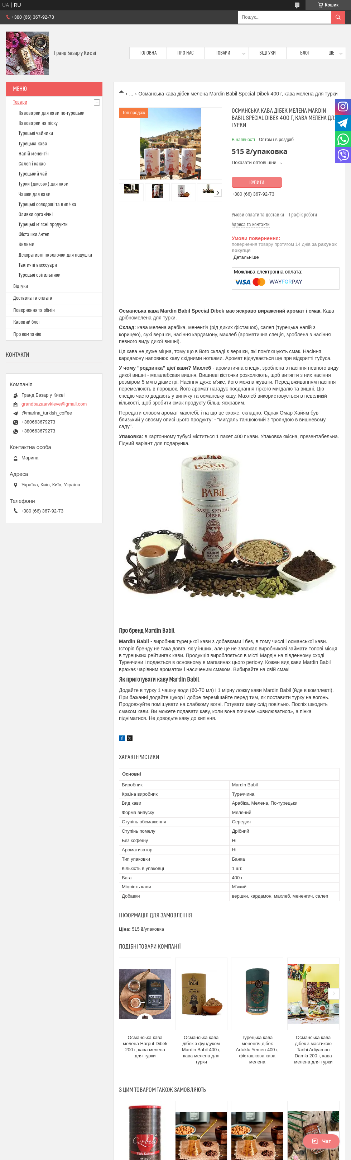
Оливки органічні (36, 215)
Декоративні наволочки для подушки (55, 255)
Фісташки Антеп (34, 235)
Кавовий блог (26, 322)
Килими (26, 245)
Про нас (185, 53)
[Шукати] (338, 17)
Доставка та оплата (32, 298)
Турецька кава (33, 144)
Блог (305, 53)
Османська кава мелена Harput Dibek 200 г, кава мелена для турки (145, 1046)
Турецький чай (33, 174)
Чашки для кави (35, 194)
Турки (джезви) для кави (43, 184)
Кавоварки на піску (38, 123)
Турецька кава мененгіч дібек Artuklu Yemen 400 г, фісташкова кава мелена (257, 1050)
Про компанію (27, 334)
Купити (256, 183)
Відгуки (267, 53)
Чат (321, 1141)
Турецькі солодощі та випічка (47, 204)
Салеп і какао (32, 164)
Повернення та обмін (34, 310)
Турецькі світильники (40, 275)
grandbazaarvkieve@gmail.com (54, 404)
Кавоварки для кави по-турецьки (52, 113)
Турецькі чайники (36, 133)
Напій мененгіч (34, 154)
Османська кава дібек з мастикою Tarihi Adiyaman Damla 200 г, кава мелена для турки (313, 1050)
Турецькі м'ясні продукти (43, 225)
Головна (148, 53)
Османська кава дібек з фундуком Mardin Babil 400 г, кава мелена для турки (201, 1050)
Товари (223, 53)
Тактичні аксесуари (38, 265)
